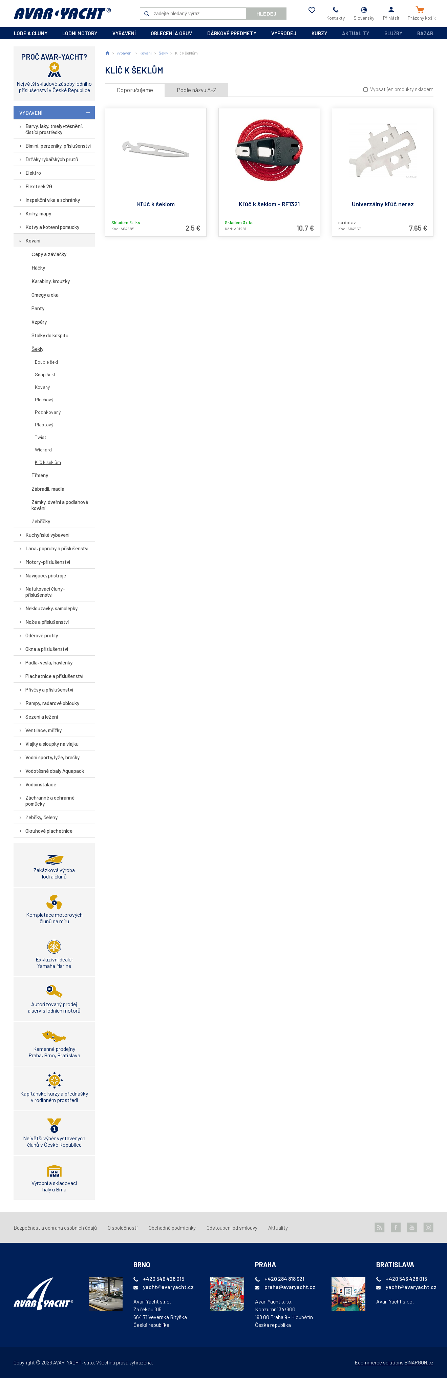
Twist (40, 437)
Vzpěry (39, 322)
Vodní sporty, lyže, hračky (52, 757)
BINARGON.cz (419, 1362)
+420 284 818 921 (284, 1278)
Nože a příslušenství (47, 622)
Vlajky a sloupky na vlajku (52, 744)
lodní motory (79, 33)
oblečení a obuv (171, 33)
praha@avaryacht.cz (289, 1287)
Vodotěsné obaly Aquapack (54, 771)
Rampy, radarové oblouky (52, 703)
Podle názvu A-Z (196, 89)
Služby (393, 33)
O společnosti (123, 1228)
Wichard (43, 449)
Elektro (33, 173)
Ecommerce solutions (379, 1362)
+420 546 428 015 (163, 1278)
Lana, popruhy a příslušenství (57, 548)
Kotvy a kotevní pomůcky (52, 227)
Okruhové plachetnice (48, 831)
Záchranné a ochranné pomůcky (49, 800)
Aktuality (355, 33)
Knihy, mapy (38, 213)
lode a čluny (30, 33)
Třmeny (39, 475)
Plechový (44, 399)
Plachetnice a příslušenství (54, 676)
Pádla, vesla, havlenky (48, 662)
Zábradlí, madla (47, 489)
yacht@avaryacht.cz (168, 1287)
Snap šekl (45, 374)
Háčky (38, 267)
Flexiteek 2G (38, 186)
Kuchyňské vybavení (47, 535)
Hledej (266, 14)
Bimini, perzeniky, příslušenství (58, 146)
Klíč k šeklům (48, 462)
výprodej (283, 33)
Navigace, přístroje (45, 575)
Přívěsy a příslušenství (49, 689)
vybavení (124, 33)
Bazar (425, 33)
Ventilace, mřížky (43, 730)
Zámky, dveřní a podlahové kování (59, 505)
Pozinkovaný (48, 412)
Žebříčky (40, 521)
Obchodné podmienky (172, 1228)
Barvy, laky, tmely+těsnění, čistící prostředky (54, 129)
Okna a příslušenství (46, 649)
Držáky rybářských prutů (51, 159)
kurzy (319, 33)
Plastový (44, 424)
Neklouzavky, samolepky (51, 608)
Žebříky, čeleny (41, 817)
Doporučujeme (135, 89)
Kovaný (42, 387)
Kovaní (32, 240)
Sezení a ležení (41, 717)
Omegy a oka (45, 295)
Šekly (37, 349)
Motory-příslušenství (47, 562)
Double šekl (46, 362)
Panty (37, 308)
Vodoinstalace (40, 784)
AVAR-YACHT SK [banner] (62, 13)
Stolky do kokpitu (49, 335)
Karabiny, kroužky (50, 281)
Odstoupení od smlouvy (232, 1228)
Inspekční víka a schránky (52, 200)
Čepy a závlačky (48, 254)
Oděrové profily (41, 635)
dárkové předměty (231, 33)
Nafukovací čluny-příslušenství (45, 592)
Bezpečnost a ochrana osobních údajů (55, 1228)
